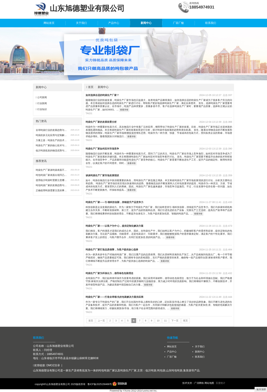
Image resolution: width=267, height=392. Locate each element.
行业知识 (42, 109)
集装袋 (187, 370)
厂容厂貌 (178, 22)
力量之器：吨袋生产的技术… (51, 140)
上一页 (101, 320)
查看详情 (124, 110)
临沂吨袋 (150, 370)
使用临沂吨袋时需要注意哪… (51, 180)
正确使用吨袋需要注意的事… (51, 190)
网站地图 (209, 383)
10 (158, 320)
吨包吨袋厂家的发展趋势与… (51, 185)
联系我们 (210, 22)
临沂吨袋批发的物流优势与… (51, 150)
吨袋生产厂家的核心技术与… (51, 145)
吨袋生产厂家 (128, 370)
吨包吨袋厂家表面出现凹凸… (51, 175)
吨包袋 (161, 370)
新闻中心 (146, 22)
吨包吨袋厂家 (106, 370)
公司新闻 (42, 97)
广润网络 (199, 383)
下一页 (174, 320)
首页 (90, 87)
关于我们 (81, 22)
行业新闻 (42, 103)
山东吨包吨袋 (174, 370)
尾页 (185, 320)
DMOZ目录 (53, 365)
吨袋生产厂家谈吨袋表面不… (51, 170)
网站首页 (49, 22)
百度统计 (220, 383)
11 (165, 320)
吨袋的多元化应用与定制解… (51, 135)
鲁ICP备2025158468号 (100, 384)
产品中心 (113, 22)
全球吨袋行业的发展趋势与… (51, 130)
